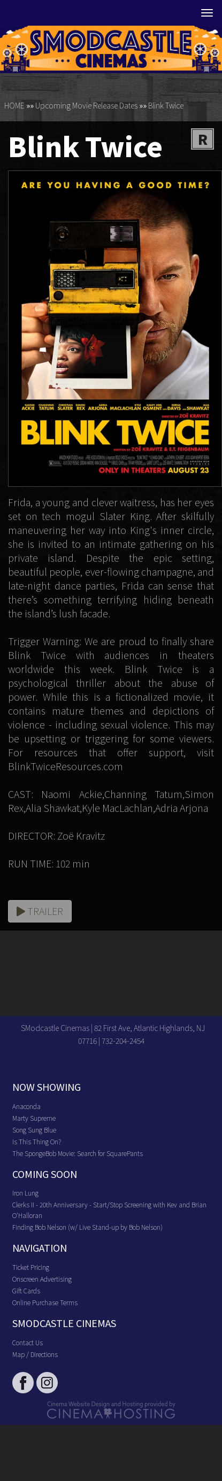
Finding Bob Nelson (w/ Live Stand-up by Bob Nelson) (87, 1226)
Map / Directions (35, 1354)
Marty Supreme (34, 1117)
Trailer (40, 911)
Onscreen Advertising (42, 1278)
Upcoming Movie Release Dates (86, 105)
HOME (14, 105)
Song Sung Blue (34, 1129)
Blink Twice (165, 105)
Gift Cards (26, 1290)
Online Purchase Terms (45, 1302)
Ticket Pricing (30, 1266)
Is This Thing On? (36, 1141)
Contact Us (27, 1342)
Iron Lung (25, 1192)
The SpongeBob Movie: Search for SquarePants (77, 1153)
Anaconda (26, 1106)
